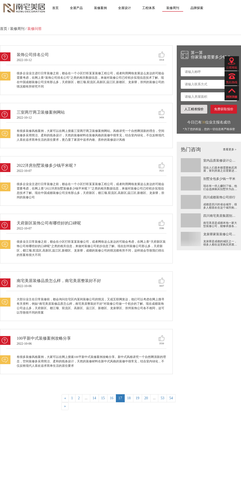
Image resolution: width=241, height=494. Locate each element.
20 (146, 398)
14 (94, 398)
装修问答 (34, 29)
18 (129, 398)
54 (171, 398)
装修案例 (100, 8)
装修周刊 (172, 8)
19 (137, 398)
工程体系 (148, 8)
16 (111, 398)
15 (103, 398)
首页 (55, 8)
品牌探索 (196, 8)
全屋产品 (76, 8)
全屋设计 (124, 8)
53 (162, 398)
